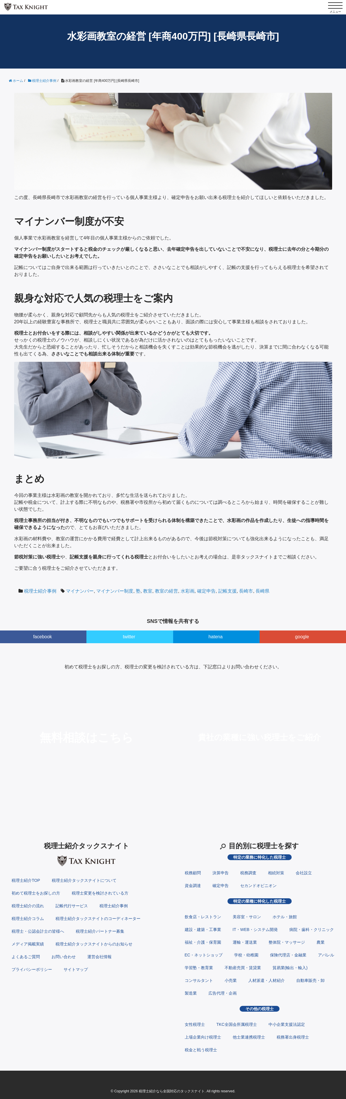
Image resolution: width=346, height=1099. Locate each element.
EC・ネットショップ (204, 955)
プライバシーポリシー (32, 969)
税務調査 (248, 873)
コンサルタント (199, 980)
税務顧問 (193, 873)
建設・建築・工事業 (203, 929)
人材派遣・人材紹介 (266, 980)
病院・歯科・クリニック (311, 929)
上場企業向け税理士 (203, 1037)
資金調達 (193, 885)
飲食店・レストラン (203, 916)
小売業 (231, 980)
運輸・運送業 (245, 942)
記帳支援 (227, 591)
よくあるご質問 (26, 956)
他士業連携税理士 (249, 1037)
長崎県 (262, 591)
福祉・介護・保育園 (203, 942)
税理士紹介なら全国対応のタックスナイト (172, 1091)
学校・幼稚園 (246, 955)
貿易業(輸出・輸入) (290, 967)
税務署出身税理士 (293, 1037)
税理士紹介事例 (40, 591)
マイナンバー (80, 591)
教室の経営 (166, 591)
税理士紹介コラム (28, 918)
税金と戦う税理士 (201, 1050)
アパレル (326, 955)
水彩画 (188, 591)
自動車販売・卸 (310, 980)
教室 (147, 591)
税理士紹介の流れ (28, 905)
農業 (321, 942)
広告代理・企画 (222, 993)
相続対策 (276, 873)
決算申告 (220, 873)
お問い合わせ (63, 956)
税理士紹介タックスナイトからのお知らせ (93, 944)
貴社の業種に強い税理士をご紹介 (259, 737)
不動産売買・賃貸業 (243, 967)
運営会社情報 (99, 956)
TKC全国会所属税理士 (237, 1024)
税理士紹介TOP (26, 880)
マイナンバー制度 (114, 591)
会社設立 (304, 873)
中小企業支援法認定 (287, 1024)
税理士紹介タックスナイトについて (84, 880)
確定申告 (206, 591)
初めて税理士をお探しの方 (36, 893)
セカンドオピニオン (258, 885)
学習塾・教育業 (199, 967)
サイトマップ (76, 969)
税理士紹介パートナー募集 (100, 931)
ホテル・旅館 (285, 916)
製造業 (191, 993)
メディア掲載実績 (28, 944)
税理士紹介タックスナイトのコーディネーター (97, 918)
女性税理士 (195, 1024)
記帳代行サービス (71, 905)
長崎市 (246, 591)
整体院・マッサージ (287, 942)
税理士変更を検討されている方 (100, 893)
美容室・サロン (247, 916)
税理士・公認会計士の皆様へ (38, 931)
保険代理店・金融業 (288, 955)
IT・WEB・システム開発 (255, 929)
